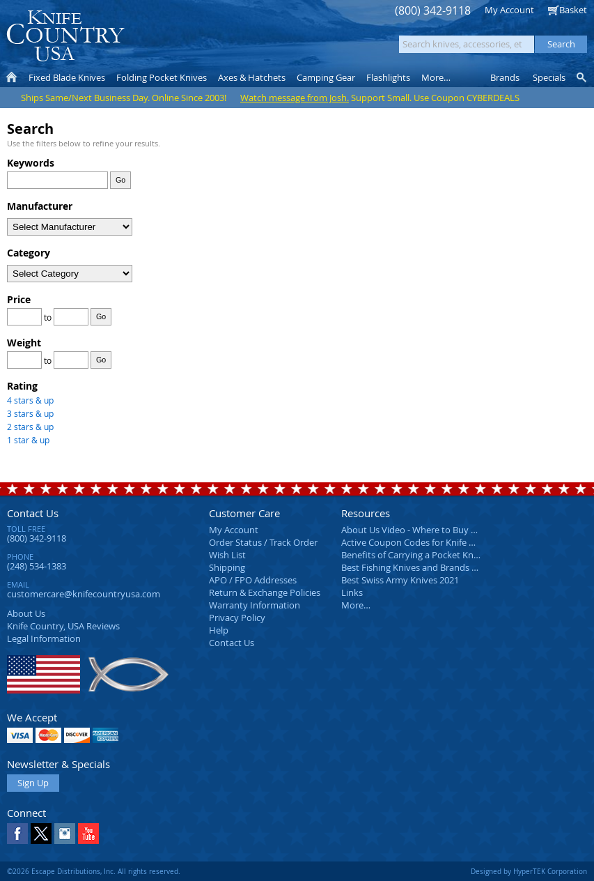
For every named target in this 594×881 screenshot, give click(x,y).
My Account (509, 9)
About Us (26, 613)
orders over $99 (257, 42)
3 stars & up (30, 413)
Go (120, 180)
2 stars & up (30, 426)
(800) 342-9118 (433, 10)
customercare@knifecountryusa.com (83, 594)
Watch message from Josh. (294, 97)
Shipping (227, 567)
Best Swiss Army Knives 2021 (400, 580)
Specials (549, 77)
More (436, 77)
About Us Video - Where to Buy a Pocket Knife (435, 529)
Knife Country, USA (65, 36)
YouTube (88, 833)
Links (352, 592)
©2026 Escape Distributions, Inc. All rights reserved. (93, 871)
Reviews (63, 626)
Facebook (17, 833)
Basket (573, 9)
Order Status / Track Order (263, 542)
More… (355, 605)
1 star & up (28, 439)
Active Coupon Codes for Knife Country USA (431, 542)
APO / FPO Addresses (253, 580)
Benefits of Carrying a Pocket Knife (412, 555)
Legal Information (44, 638)
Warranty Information (254, 605)
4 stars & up (30, 400)
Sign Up (33, 782)
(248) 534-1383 (36, 566)
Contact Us (32, 513)
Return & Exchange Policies (264, 592)
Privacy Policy (237, 617)
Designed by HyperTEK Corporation (529, 871)
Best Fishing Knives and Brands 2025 (416, 567)
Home (11, 77)
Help (218, 630)
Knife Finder (582, 77)
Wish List (227, 555)
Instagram (64, 833)
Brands (504, 77)
